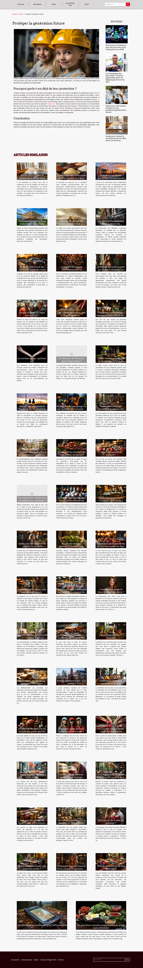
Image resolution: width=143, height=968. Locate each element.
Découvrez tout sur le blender (110, 636)
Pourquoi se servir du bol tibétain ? (111, 867)
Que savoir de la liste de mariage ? (111, 821)
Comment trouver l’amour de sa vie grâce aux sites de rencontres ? (71, 869)
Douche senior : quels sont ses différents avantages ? (32, 499)
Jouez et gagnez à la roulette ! (111, 453)
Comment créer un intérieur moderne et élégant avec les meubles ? (110, 409)
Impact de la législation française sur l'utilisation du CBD (32, 409)
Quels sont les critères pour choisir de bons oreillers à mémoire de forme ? (71, 778)
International (37, 4)
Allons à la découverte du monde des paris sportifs (32, 730)
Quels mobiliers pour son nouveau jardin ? (32, 867)
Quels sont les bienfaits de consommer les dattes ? (71, 453)
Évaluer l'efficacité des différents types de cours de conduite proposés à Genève (32, 271)
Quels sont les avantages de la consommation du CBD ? (111, 361)
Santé (54, 4)
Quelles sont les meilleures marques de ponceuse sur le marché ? (71, 592)
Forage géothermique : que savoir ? (71, 682)
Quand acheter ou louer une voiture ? (32, 314)
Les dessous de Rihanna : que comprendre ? (71, 359)
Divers (87, 4)
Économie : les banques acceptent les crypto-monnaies (32, 683)
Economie (20, 4)
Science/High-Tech (70, 4)
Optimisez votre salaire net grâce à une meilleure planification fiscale (116, 109)
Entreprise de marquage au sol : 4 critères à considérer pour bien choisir (71, 409)
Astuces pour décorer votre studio (32, 776)
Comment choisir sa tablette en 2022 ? (111, 682)
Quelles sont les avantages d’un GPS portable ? (42, 926)
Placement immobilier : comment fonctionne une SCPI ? (111, 315)
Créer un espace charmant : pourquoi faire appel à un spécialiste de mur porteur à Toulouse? (32, 456)
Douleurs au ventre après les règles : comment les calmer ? (111, 270)
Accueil (14, 14)
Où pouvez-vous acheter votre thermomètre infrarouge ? (111, 731)
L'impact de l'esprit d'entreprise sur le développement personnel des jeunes (71, 271)
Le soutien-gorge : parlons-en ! (32, 359)
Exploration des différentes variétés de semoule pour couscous (71, 178)
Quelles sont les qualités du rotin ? (32, 636)
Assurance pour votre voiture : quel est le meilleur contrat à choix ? (111, 500)
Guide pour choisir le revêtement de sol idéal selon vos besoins (116, 138)
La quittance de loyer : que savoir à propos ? (32, 590)
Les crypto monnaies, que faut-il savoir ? (71, 314)
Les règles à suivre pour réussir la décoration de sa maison (111, 777)
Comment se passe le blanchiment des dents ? (111, 590)
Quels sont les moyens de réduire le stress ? (32, 545)
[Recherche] (115, 4)
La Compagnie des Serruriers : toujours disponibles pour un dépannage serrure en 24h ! (115, 77)
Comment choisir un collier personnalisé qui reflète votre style (71, 224)
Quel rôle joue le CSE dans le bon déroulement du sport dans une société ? (71, 500)
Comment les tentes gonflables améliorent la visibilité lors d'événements (111, 179)
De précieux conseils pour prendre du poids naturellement (101, 926)
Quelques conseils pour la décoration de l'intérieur (71, 821)
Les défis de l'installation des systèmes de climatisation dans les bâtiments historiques (110, 225)
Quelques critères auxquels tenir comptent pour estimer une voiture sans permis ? (71, 639)
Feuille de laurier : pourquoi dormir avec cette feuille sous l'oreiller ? (71, 546)
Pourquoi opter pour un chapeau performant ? (71, 730)
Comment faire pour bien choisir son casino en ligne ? (110, 546)
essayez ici (51, 104)
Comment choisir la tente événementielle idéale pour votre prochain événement (32, 225)
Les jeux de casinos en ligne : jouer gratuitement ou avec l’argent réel (32, 823)
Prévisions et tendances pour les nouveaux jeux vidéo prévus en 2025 (116, 47)
